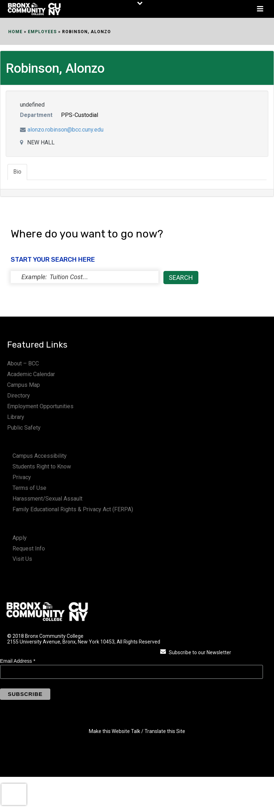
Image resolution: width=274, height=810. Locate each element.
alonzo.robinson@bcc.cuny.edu (65, 129)
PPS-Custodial (79, 115)
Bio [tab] (17, 171)
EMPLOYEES (42, 31)
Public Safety (24, 427)
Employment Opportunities (40, 406)
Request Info (28, 548)
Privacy (21, 477)
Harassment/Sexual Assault (47, 498)
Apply (19, 537)
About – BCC (23, 363)
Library (15, 417)
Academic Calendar (31, 374)
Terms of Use (29, 488)
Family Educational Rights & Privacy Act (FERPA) (72, 509)
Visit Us (22, 558)
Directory (18, 395)
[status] (84, 277)
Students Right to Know (41, 466)
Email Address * (17, 661)
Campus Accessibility (39, 455)
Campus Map (23, 384)
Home (15, 31)
